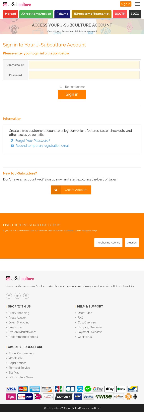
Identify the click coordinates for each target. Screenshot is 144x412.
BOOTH (120, 13)
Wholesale (14, 358)
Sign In (125, 4)
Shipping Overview (88, 327)
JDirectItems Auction (36, 13)
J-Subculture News (19, 377)
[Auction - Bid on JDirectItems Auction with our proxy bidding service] (132, 242)
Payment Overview (88, 332)
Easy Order (14, 327)
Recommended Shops (22, 336)
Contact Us (83, 336)
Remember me (75, 86)
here (70, 230)
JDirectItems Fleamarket (91, 13)
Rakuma (62, 13)
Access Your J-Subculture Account (79, 31)
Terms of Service (18, 367)
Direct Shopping (18, 322)
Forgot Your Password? (29, 141)
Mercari (10, 13)
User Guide (83, 312)
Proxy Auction (16, 317)
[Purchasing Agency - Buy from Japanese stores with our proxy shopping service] (108, 242)
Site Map (13, 372)
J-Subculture (52, 31)
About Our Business (20, 353)
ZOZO (135, 13)
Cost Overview (85, 322)
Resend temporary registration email (39, 146)
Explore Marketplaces (21, 332)
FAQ (79, 317)
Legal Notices (16, 363)
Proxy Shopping (17, 312)
